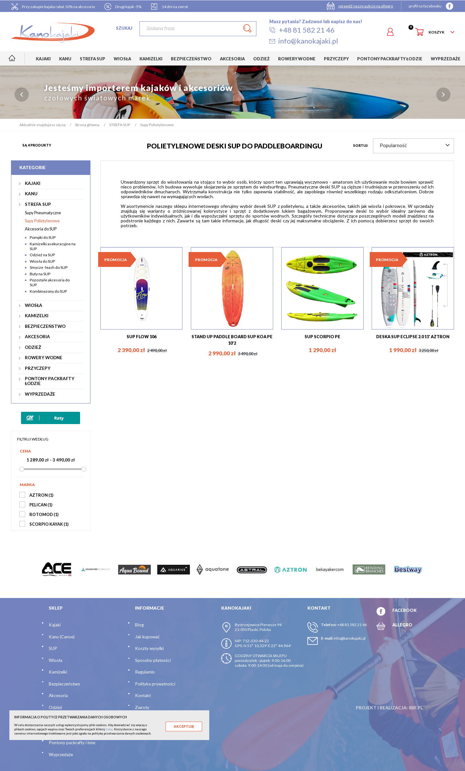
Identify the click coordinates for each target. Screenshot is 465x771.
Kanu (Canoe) (62, 636)
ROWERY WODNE (43, 357)
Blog (139, 624)
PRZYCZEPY (37, 368)
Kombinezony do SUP (48, 291)
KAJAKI (32, 183)
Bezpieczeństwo (64, 683)
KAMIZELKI (36, 315)
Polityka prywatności (155, 683)
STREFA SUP (38, 204)
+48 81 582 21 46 (352, 624)
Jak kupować (147, 636)
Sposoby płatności (153, 660)
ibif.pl (416, 707)
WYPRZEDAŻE (40, 394)
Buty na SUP (40, 273)
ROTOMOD (43, 514)
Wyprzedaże (61, 754)
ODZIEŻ (33, 347)
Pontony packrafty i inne (72, 742)
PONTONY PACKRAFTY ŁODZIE (49, 381)
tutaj (109, 729)
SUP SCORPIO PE (322, 336)
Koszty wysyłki (149, 648)
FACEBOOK (404, 610)
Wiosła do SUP (42, 261)
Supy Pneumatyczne (43, 212)
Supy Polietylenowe (42, 220)
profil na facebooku (425, 6)
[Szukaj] (198, 28)
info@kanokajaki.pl (350, 638)
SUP (53, 648)
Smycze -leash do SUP (48, 267)
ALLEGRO (402, 624)
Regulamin (145, 672)
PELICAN (40, 504)
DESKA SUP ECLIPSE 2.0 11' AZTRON (413, 336)
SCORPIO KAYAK (48, 524)
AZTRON (41, 495)
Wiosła (55, 660)
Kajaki (55, 624)
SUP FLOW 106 (141, 336)
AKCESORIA (37, 336)
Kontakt (143, 695)
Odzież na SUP (42, 254)
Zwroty (142, 707)
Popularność (415, 145)
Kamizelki (58, 672)
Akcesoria (58, 695)
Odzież (55, 707)
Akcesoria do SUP (41, 228)
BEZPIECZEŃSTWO (45, 326)
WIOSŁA (33, 305)
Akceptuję (184, 726)
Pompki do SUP (43, 237)
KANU (31, 193)
